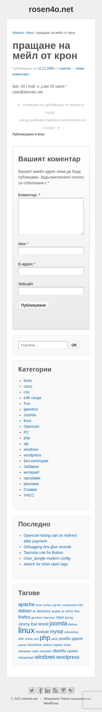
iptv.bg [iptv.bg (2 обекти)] (69, 624)
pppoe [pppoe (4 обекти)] (77, 645)
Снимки (30, 496)
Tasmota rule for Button (43, 559)
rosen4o (65, 68)
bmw (28, 387)
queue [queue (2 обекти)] (22, 651)
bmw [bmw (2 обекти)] (39, 611)
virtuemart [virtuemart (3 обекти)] (26, 664)
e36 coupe (32, 404)
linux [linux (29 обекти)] (26, 637)
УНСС (29, 502)
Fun (27, 410)
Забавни (31, 473)
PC (26, 439)
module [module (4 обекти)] (42, 638)
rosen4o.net (51, 9)
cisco (28, 393)
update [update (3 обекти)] (72, 657)
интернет (32, 479)
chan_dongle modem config (47, 565)
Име (22, 250)
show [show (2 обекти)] (67, 651)
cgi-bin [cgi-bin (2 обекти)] (56, 611)
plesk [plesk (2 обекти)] (54, 645)
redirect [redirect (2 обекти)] (47, 651)
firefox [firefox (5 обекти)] (24, 623)
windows (31, 456)
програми (32, 484)
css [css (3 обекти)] (80, 611)
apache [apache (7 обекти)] (26, 611)
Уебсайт (25, 290)
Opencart (31, 433)
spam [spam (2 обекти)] (35, 657)
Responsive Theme (57, 705)
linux (30, 33)
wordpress (32, 461)
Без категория (36, 467)
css (26, 398)
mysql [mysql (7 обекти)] (56, 638)
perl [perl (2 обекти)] (36, 645)
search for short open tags (46, 570)
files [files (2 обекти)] (76, 617)
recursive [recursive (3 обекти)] (34, 651)
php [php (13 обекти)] (45, 644)
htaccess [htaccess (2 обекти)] (49, 624)
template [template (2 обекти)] (45, 657)
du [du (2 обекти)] (63, 617)
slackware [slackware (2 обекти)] (24, 657)
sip (26, 450)
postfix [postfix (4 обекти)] (65, 645)
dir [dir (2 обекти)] (34, 617)
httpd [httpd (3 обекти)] (60, 624)
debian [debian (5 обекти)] (25, 617)
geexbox (31, 416)
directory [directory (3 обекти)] (43, 618)
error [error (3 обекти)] (69, 618)
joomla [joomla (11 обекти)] (58, 630)
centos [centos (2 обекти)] (47, 611)
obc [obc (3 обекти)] (21, 645)
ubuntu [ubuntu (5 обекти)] (59, 657)
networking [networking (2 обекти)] (71, 638)
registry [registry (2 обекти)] (58, 651)
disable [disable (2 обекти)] (56, 617)
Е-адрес (25, 270)
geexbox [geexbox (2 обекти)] (36, 624)
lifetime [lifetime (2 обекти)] (73, 631)
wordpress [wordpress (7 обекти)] (67, 663)
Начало (18, 33)
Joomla (30, 421)
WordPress (51, 709)
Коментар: (29, 195)
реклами (31, 490)
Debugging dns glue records (47, 553)
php (27, 444)
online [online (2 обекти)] (29, 645)
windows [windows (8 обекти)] (45, 663)
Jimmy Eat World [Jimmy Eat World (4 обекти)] (33, 630)
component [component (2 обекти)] (69, 611)
